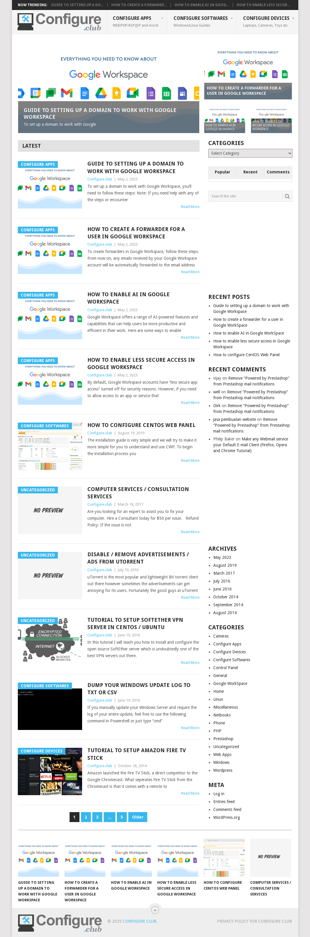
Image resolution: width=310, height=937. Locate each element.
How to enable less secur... (263, 5)
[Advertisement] (252, 247)
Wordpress (222, 770)
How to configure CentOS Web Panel (141, 425)
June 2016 (222, 589)
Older (137, 817)
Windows (221, 762)
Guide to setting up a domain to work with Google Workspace (135, 167)
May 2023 (222, 557)
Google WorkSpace (230, 683)
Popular (222, 172)
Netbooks (222, 715)
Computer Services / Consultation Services (138, 492)
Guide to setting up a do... (77, 5)
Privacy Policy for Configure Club (254, 921)
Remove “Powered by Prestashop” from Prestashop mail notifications (251, 425)
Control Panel (225, 667)
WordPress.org (226, 817)
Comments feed (227, 809)
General (220, 675)
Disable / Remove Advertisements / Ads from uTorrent (138, 558)
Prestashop (223, 738)
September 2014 (228, 604)
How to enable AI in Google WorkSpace (128, 298)
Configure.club (99, 179)
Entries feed (224, 801)
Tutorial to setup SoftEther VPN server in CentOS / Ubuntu (135, 623)
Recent (250, 172)
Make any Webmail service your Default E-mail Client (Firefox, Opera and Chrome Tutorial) (250, 445)
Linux (218, 699)
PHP (217, 730)
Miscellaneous (225, 707)
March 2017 (224, 573)
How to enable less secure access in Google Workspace (141, 363)
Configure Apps (135, 21)
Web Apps (222, 754)
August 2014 (225, 612)
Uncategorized (226, 746)
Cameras (220, 636)
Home (218, 691)
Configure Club (139, 921)
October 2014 (225, 597)
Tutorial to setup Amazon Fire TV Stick (136, 754)
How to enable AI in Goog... (202, 5)
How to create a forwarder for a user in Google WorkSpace (136, 233)
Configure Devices (266, 21)
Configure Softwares (201, 21)
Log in (218, 793)
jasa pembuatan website (234, 419)
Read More (190, 206)
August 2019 (225, 565)
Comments (278, 172)
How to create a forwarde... (139, 5)
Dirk (217, 405)
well (216, 392)
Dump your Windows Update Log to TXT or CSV (138, 688)
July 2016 (221, 581)
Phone (219, 723)
